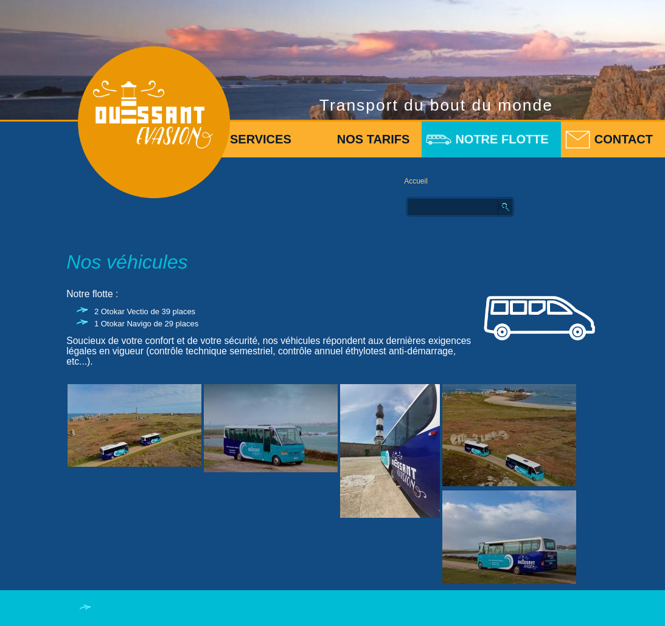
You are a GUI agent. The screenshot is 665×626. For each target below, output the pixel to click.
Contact (623, 139)
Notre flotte (501, 139)
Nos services (245, 139)
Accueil (416, 181)
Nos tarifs (373, 139)
